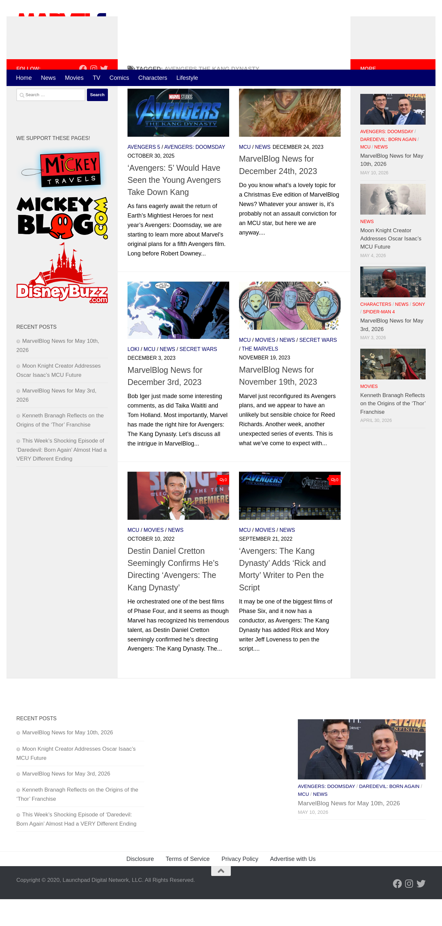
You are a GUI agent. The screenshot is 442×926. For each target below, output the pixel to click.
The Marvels (260, 375)
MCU (245, 174)
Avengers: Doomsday (194, 174)
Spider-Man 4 (379, 339)
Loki (133, 376)
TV (96, 78)
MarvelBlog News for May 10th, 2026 (67, 760)
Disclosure (140, 885)
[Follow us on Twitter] (104, 95)
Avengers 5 (144, 174)
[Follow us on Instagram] (93, 95)
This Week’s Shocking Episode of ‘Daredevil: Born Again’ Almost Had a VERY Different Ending (61, 476)
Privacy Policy (239, 885)
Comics (119, 78)
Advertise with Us (293, 885)
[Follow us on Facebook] (83, 95)
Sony (418, 331)
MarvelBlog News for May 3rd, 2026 (66, 800)
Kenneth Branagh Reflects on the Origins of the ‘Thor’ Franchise (393, 430)
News (48, 78)
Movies (74, 78)
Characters (152, 78)
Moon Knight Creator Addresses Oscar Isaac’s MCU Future (390, 265)
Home (24, 78)
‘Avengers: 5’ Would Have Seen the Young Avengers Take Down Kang (174, 207)
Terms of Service (188, 885)
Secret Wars (198, 376)
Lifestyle (187, 78)
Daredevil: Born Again (388, 166)
